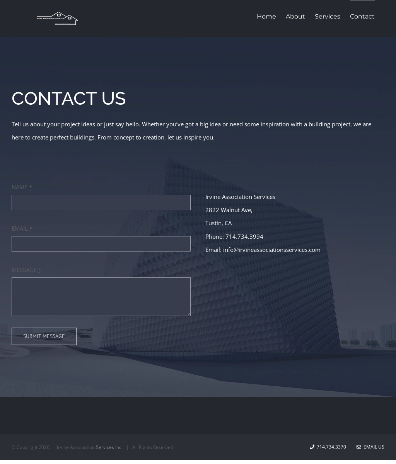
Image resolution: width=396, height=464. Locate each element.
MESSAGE (26, 270)
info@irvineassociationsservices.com (272, 249)
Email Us (370, 447)
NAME (22, 187)
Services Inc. (109, 447)
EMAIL (22, 228)
